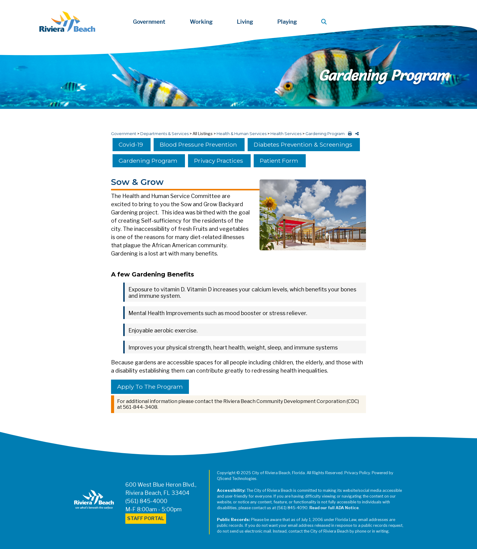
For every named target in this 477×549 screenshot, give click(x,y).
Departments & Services (164, 133)
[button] (325, 21)
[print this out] (349, 133)
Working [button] (201, 22)
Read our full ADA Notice (334, 508)
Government (123, 133)
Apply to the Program (150, 386)
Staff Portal (145, 518)
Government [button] (149, 22)
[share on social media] (356, 133)
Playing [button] (287, 22)
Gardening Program (325, 133)
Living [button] (245, 22)
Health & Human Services (241, 133)
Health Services (285, 133)
